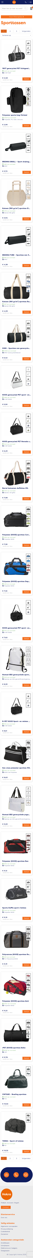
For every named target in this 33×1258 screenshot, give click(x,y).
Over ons (4, 1217)
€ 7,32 (10, 592)
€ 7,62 (10, 638)
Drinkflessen (5, 1243)
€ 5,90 (10, 405)
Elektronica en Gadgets (9, 1248)
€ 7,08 (10, 499)
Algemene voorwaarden (9, 1226)
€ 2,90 (10, 126)
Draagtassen (5, 1250)
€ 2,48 (10, 79)
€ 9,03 (10, 825)
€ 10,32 (10, 1151)
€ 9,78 (10, 1058)
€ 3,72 (10, 172)
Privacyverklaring (7, 1229)
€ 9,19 (9, 918)
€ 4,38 (10, 265)
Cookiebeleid (5, 1231)
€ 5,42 (10, 359)
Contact (6, 1207)
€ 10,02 (10, 1105)
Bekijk (26, 79)
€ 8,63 (10, 778)
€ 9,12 (9, 872)
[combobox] (12, 8)
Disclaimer (4, 1234)
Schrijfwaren (5, 1245)
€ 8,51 (9, 732)
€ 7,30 (10, 545)
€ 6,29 (10, 452)
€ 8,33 (10, 685)
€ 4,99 (10, 312)
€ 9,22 (10, 1012)
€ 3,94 (10, 219)
